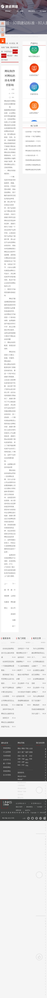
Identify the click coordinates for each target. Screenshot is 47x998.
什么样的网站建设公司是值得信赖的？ (13, 608)
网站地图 (43, 2)
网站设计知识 (22, 776)
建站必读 (20, 797)
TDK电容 (40, 807)
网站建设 (3, 2)
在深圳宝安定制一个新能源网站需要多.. (7, 666)
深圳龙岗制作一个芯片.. (33, 141)
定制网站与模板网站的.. (33, 165)
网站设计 (15, 2)
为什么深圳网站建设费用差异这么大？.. (38, 653)
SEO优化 (12, 43)
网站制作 (9, 2)
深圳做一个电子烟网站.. (33, 136)
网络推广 (22, 2)
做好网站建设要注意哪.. (33, 146)
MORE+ (13, 642)
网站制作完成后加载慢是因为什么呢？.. (38, 709)
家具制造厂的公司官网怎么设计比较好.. (7, 679)
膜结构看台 (30, 807)
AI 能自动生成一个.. (32, 155)
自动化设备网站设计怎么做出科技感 (7, 653)
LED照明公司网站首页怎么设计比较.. (7, 700)
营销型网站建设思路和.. (33, 160)
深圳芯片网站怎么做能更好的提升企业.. (7, 722)
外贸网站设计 (37, 803)
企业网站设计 (22, 803)
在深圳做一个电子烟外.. (33, 132)
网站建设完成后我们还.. (33, 150)
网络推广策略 (9, 45)
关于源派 (43, 11)
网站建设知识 (15, 36)
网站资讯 (31, 11)
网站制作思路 (22, 788)
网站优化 (7, 152)
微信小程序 (20, 807)
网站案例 (20, 11)
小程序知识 (8, 51)
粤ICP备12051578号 (8, 818)
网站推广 (10, 56)
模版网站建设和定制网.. (33, 169)
